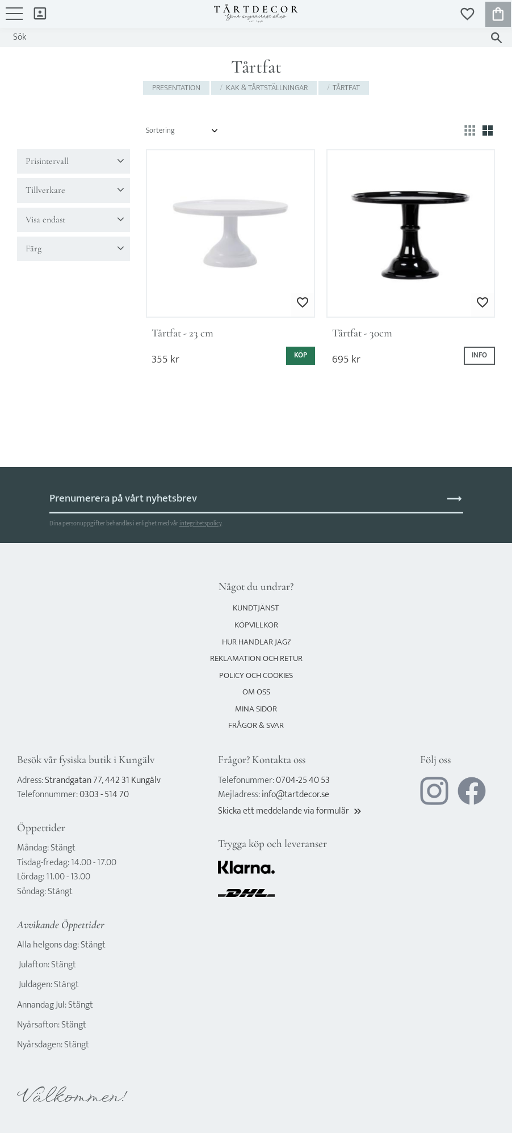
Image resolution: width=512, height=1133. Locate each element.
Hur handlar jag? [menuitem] (256, 642)
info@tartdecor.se (295, 794)
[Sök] (496, 37)
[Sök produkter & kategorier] (245, 37)
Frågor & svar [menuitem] (256, 725)
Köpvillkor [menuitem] (256, 625)
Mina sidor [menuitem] (40, 13)
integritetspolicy (200, 523)
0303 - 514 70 (104, 794)
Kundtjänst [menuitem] (256, 608)
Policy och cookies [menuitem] (256, 675)
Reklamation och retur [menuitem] (256, 658)
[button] (14, 19)
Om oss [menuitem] (256, 692)
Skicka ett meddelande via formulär (290, 811)
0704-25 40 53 (303, 780)
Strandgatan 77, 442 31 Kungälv (103, 780)
